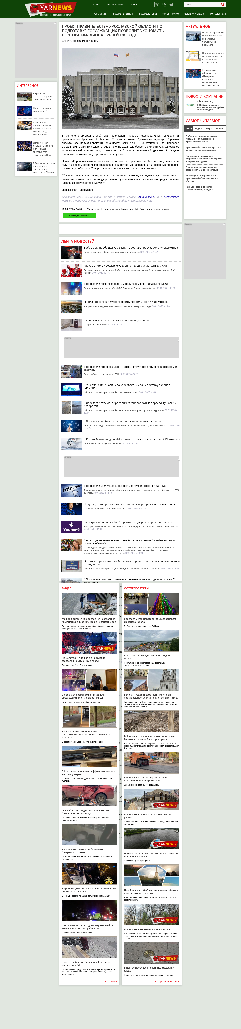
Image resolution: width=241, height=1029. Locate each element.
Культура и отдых (194, 13)
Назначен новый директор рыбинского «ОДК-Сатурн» (199, 188)
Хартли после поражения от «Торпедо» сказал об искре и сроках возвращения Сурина (204, 159)
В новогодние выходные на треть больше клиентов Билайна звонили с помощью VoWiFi (130, 542)
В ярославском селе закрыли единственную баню (116, 320)
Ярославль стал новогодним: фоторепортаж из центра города (150, 620)
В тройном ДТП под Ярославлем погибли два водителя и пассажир (89, 890)
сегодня (219, 128)
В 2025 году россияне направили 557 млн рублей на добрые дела (210, 107)
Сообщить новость (79, 215)
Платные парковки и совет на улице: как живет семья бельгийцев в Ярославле (213, 38)
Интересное (28, 85)
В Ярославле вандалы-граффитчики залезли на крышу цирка (88, 773)
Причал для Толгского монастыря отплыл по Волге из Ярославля (151, 855)
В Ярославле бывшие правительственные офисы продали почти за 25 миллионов (129, 581)
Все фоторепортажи (167, 981)
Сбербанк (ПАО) (205, 101)
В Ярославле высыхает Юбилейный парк (148, 929)
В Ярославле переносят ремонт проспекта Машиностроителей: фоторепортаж (149, 738)
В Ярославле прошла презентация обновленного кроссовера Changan (44, 168)
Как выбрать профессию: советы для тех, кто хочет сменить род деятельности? (43, 128)
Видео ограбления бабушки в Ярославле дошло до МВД (86, 963)
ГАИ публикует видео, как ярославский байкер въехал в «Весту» (85, 812)
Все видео (111, 981)
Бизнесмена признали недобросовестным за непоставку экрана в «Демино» (127, 386)
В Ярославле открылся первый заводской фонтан (42, 96)
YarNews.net (93, 209)
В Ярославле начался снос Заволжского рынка (148, 816)
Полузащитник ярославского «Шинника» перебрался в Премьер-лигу (129, 504)
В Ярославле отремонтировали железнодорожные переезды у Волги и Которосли (130, 404)
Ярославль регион (122, 13)
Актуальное (198, 26)
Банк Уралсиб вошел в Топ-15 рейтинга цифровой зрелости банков (128, 522)
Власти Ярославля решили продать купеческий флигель (120, 814)
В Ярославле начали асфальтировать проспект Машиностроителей (146, 779)
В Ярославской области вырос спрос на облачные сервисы (122, 421)
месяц (189, 128)
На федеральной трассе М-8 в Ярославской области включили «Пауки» (202, 178)
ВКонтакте (146, 197)
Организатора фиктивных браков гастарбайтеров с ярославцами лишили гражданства (132, 563)
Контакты (135, 5)
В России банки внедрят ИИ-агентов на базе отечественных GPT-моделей (132, 439)
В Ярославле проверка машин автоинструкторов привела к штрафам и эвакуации (130, 368)
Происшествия (217, 13)
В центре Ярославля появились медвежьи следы (149, 969)
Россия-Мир (100, 13)
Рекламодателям (115, 5)
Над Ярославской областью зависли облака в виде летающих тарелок (151, 892)
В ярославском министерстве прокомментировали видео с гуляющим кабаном (86, 734)
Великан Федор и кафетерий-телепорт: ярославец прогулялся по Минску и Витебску (151, 696)
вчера (209, 128)
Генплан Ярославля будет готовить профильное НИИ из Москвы (126, 301)
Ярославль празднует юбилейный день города (147, 657)
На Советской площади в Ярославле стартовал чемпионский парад (83, 659)
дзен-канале (171, 197)
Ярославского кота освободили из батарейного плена (82, 851)
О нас (96, 5)
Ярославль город (147, 13)
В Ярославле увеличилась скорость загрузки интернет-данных (125, 485)
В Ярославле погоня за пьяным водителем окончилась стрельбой (127, 283)
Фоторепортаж (170, 13)
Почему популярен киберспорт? (43, 109)
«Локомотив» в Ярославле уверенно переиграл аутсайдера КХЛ (125, 265)
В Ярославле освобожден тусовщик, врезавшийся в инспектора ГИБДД (83, 696)
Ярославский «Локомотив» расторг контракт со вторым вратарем (203, 148)
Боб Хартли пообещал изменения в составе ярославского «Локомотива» (131, 247)
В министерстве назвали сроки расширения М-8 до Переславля (202, 168)
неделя (198, 128)
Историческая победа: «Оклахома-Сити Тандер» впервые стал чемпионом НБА (43, 148)
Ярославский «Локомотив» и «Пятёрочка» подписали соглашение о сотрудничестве (210, 78)
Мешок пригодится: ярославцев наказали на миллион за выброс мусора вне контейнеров (89, 620)
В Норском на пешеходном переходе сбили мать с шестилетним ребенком (88, 927)
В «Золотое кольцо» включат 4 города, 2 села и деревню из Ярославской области (201, 139)
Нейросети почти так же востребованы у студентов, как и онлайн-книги (213, 57)
